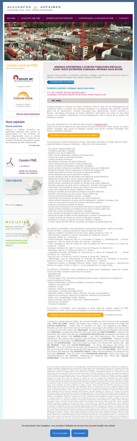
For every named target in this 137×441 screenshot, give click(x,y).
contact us (18, 205)
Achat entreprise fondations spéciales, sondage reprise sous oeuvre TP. (33, 7)
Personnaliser (80, 433)
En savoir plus (35, 145)
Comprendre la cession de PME (96, 18)
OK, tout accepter (60, 433)
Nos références (24, 166)
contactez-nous (100, 124)
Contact (124, 18)
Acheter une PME (30, 18)
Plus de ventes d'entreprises (28, 114)
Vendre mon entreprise (59, 18)
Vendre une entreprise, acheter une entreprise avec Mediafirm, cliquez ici (17, 242)
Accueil (11, 18)
